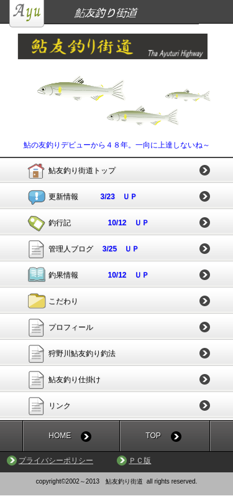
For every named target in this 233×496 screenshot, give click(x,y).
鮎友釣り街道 (121, 13)
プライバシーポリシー (56, 460)
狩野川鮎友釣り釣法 (82, 353)
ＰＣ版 (140, 460)
